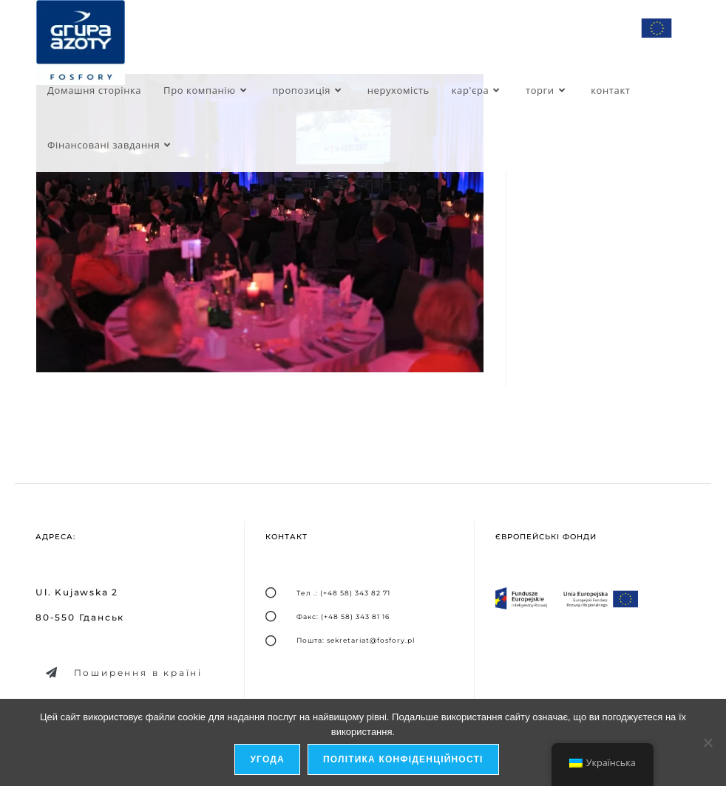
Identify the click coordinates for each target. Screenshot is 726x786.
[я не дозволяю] (707, 742)
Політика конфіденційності (403, 759)
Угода (267, 759)
